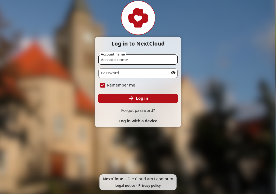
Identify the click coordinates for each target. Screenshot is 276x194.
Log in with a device (138, 120)
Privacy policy (149, 185)
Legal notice (125, 185)
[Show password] (173, 73)
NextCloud (113, 178)
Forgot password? (138, 110)
